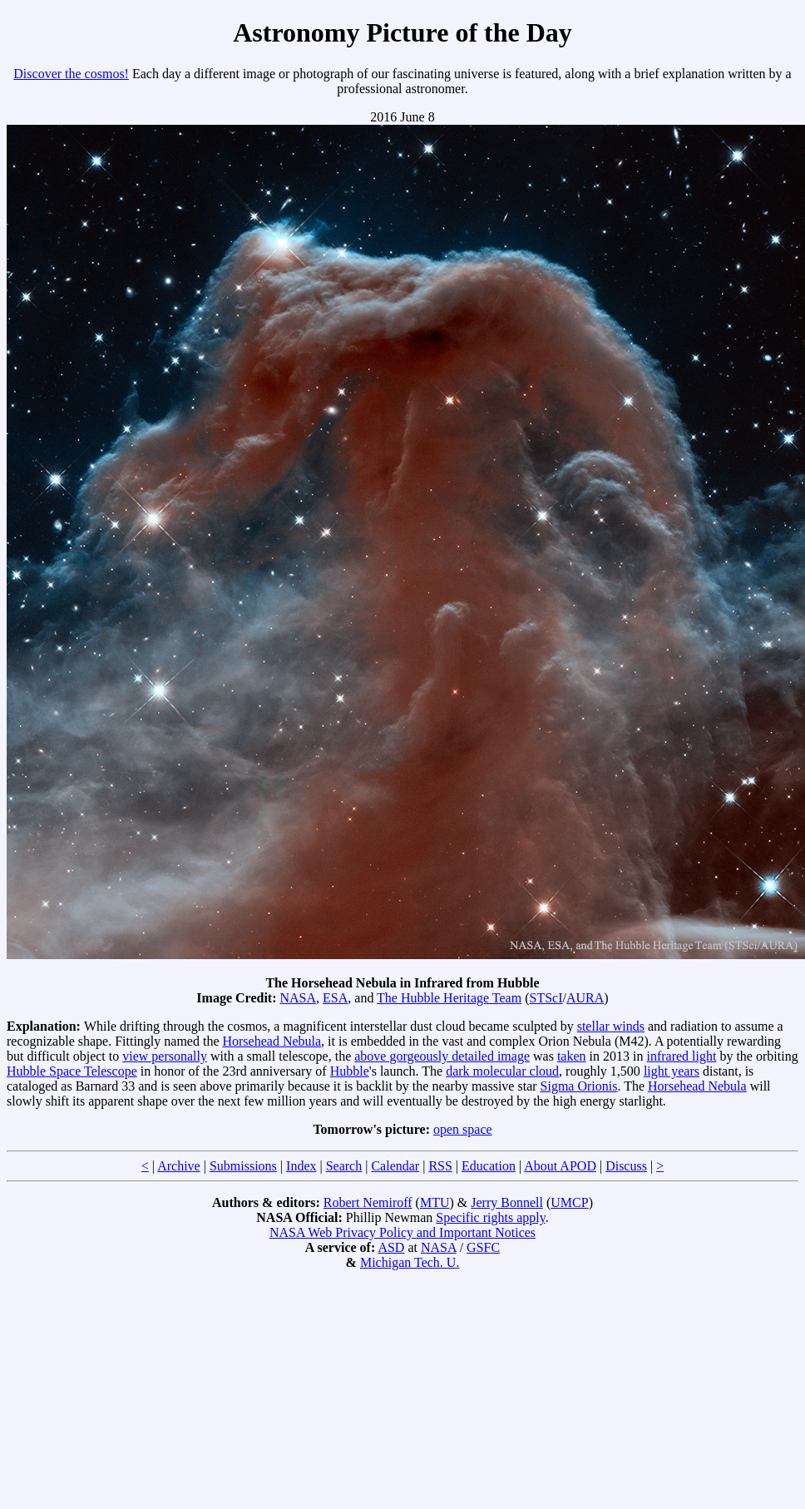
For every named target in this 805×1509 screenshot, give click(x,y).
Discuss (626, 1166)
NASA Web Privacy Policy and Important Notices (402, 1232)
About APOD (560, 1166)
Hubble (349, 1071)
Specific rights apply (490, 1217)
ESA (335, 998)
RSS (440, 1166)
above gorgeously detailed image (442, 1056)
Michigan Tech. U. (409, 1262)
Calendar (395, 1166)
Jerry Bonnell (507, 1202)
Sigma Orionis (579, 1086)
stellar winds (610, 1026)
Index (301, 1166)
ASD (391, 1247)
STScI (546, 998)
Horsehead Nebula (271, 1041)
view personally (164, 1056)
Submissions (243, 1166)
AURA (585, 998)
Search (344, 1166)
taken (571, 1056)
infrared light (681, 1056)
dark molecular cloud (502, 1071)
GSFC (483, 1247)
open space (462, 1129)
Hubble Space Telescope (72, 1071)
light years (671, 1071)
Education (489, 1166)
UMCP (569, 1202)
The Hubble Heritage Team (449, 998)
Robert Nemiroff (367, 1202)
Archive (178, 1166)
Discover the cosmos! (71, 74)
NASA (297, 998)
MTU (435, 1202)
